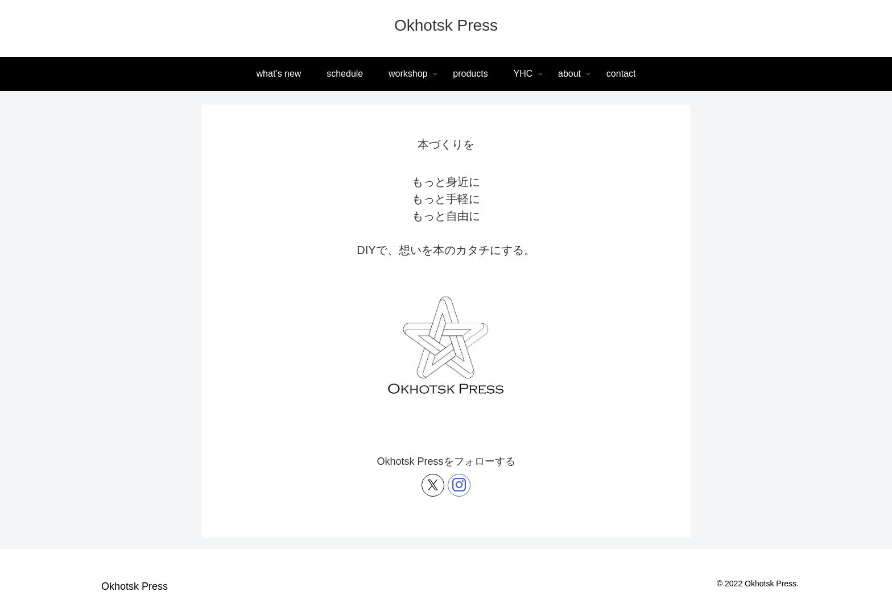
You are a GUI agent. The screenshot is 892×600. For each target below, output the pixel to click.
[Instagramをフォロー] (459, 485)
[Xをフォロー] (433, 485)
